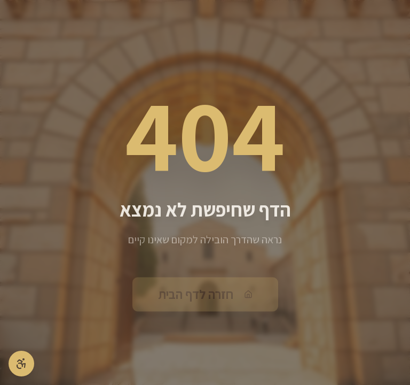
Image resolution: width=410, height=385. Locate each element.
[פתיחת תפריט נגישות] (21, 363)
